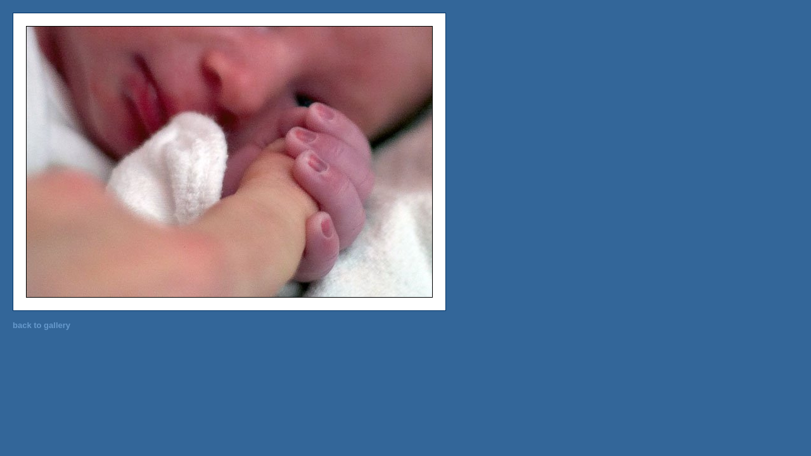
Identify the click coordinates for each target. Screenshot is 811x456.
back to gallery (41, 325)
